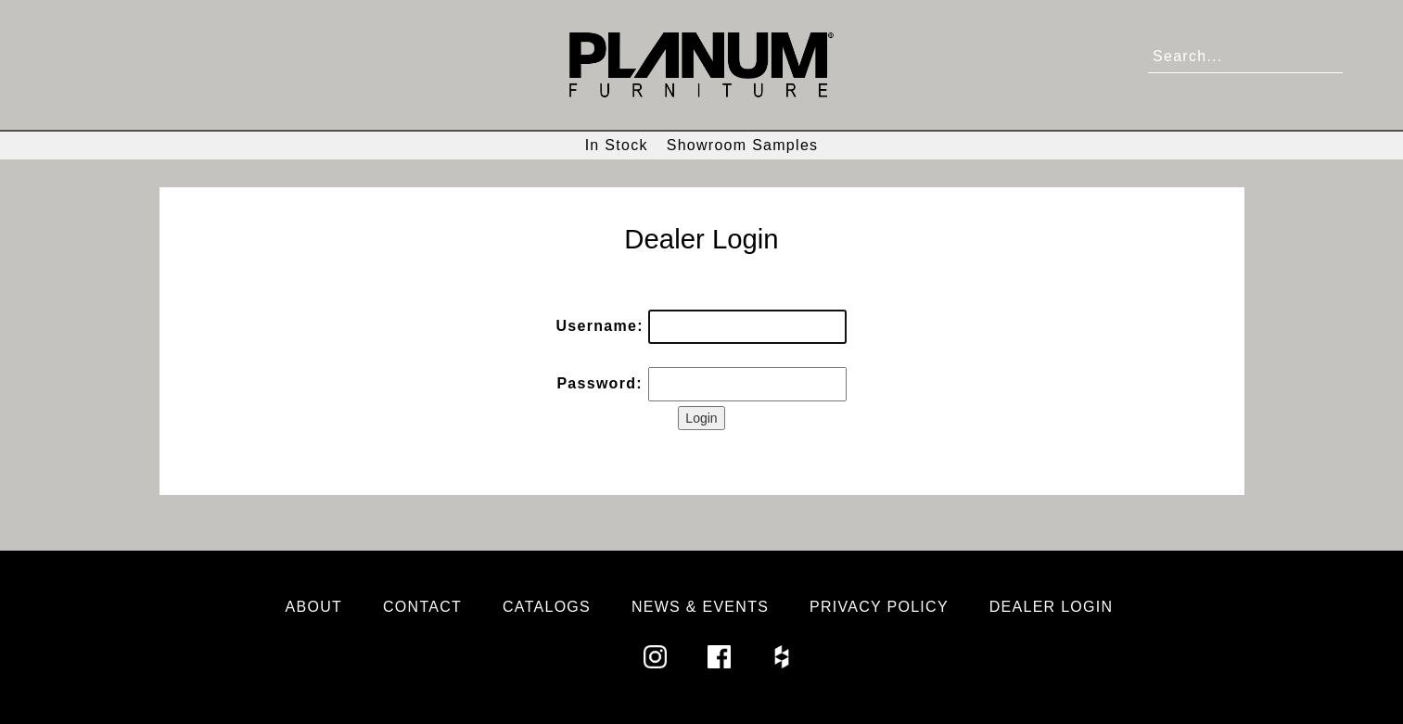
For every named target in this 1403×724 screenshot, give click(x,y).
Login (701, 418)
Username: (600, 326)
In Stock (616, 145)
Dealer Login (1051, 607)
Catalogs (547, 607)
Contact (422, 607)
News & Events (700, 607)
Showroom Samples (743, 145)
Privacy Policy (879, 607)
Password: (599, 383)
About (314, 607)
